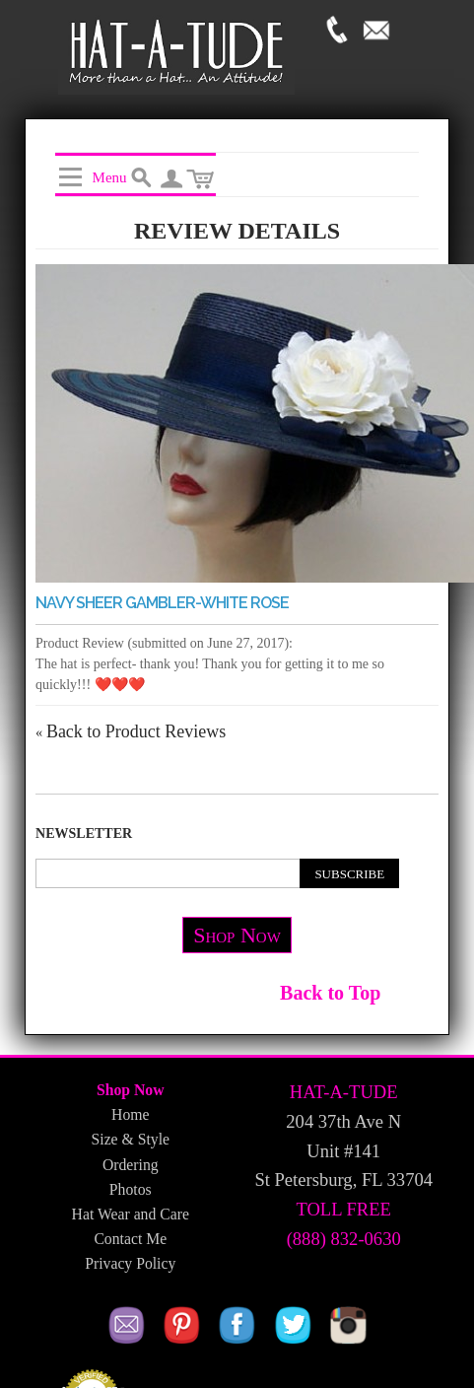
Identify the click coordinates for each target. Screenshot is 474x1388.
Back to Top (330, 993)
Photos (130, 1189)
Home (130, 1114)
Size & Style (130, 1139)
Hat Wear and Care (130, 1214)
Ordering (130, 1164)
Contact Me (130, 1238)
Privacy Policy (130, 1263)
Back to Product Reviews (130, 731)
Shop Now (237, 935)
